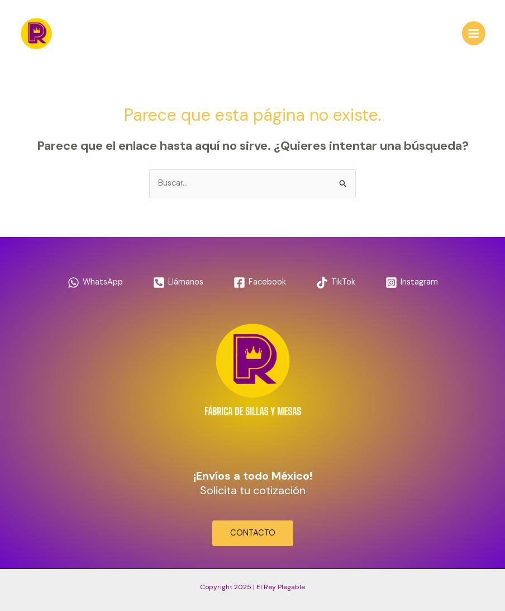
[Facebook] (260, 282)
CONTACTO (252, 533)
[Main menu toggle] (473, 33)
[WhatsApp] (95, 282)
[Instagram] (412, 282)
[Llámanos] (178, 282)
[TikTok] (335, 282)
